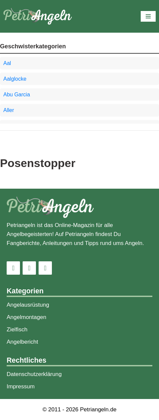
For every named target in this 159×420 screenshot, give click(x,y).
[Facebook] (29, 268)
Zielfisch (17, 329)
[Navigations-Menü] (148, 16)
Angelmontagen (26, 317)
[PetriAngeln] (37, 16)
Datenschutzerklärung (34, 374)
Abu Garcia (16, 94)
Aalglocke (14, 79)
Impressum (21, 386)
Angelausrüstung (28, 305)
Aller (8, 110)
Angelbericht (22, 342)
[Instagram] (13, 268)
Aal (7, 63)
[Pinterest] (45, 268)
